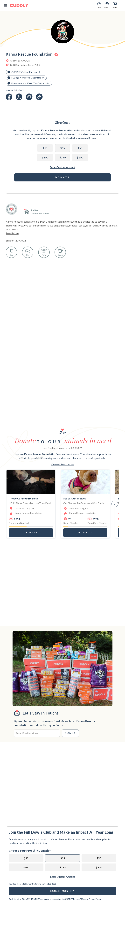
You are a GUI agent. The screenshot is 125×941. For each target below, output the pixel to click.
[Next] (114, 504)
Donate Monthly (62, 891)
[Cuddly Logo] (19, 5)
